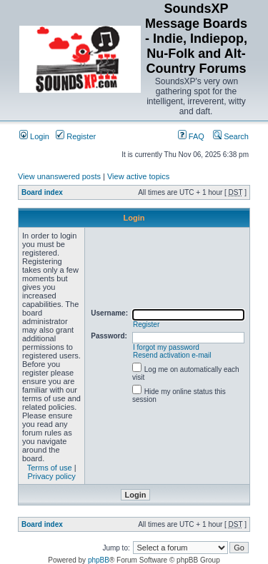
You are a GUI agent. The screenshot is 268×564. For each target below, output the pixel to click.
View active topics (138, 176)
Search (231, 136)
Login (34, 136)
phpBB (98, 560)
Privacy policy (52, 476)
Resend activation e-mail (172, 355)
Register (76, 136)
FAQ (191, 136)
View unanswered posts (59, 176)
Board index (42, 192)
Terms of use (49, 467)
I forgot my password (166, 347)
